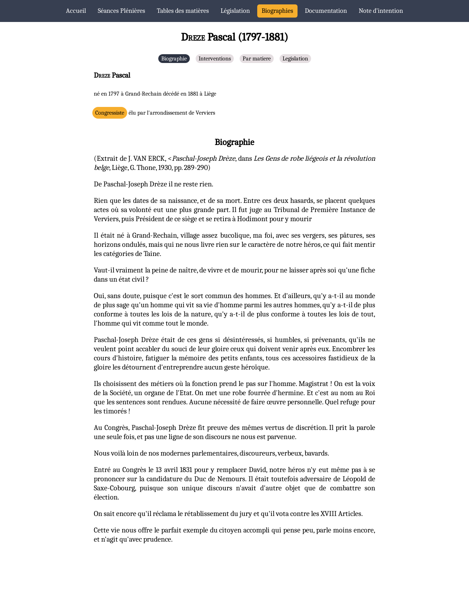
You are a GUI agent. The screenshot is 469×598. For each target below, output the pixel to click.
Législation (235, 11)
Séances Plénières (121, 11)
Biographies (277, 11)
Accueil (76, 11)
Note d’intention (381, 11)
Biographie (174, 58)
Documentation (326, 11)
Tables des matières (183, 11)
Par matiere (257, 58)
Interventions (215, 58)
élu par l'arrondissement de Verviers (155, 112)
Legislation (295, 58)
